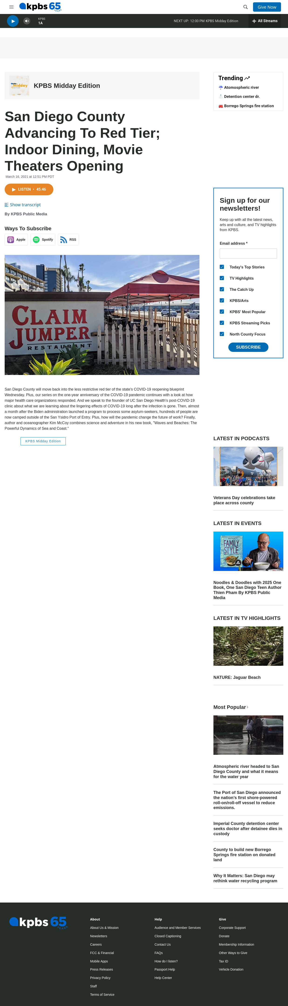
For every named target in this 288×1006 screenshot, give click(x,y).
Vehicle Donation (231, 969)
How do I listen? (166, 961)
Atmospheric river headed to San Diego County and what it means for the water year (246, 771)
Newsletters (98, 936)
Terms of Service (102, 994)
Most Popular (231, 707)
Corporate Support (232, 928)
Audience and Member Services (177, 928)
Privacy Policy (100, 978)
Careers (96, 944)
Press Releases (101, 969)
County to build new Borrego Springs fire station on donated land (244, 854)
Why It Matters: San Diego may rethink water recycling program (245, 878)
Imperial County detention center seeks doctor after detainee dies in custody (247, 828)
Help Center (163, 978)
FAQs (158, 953)
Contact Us (162, 944)
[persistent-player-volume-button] (27, 23)
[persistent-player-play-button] (12, 23)
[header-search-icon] (245, 7)
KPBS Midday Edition (222, 23)
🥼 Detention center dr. (239, 96)
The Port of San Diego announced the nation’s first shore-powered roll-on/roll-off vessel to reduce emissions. (247, 800)
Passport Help (164, 969)
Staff (93, 986)
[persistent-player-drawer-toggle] (265, 23)
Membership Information (236, 944)
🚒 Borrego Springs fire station (246, 105)
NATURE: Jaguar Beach (237, 677)
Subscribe (248, 347)
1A (40, 25)
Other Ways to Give (233, 953)
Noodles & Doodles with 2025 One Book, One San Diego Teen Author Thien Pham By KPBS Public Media (247, 590)
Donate (224, 936)
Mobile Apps (99, 961)
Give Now (267, 7)
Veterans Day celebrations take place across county (244, 500)
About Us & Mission (104, 928)
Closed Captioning (167, 936)
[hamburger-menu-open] (11, 7)
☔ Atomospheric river (238, 87)
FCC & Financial (102, 953)
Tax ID (223, 961)
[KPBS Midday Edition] (19, 86)
